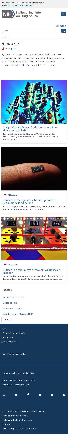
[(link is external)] (16, 395)
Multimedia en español (13, 308)
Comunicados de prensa (14, 297)
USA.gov (6, 424)
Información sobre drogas (13, 333)
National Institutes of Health (15, 415)
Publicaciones (7, 337)
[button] (63, 14)
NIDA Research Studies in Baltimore (19, 380)
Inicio (4, 37)
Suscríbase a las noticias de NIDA (18, 314)
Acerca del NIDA (8, 341)
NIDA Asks (8, 319)
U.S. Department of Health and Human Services (24, 411)
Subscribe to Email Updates (15, 354)
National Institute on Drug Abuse (17, 420)
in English (61, 25)
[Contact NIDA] (4, 395)
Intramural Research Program (16, 384)
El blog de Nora (10, 302)
